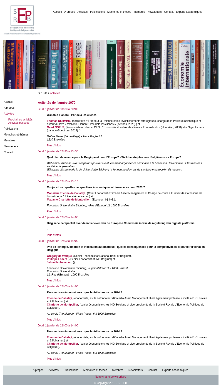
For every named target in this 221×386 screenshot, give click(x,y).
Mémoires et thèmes (16, 134)
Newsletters (154, 11)
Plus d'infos (54, 145)
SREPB (42, 93)
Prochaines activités (20, 119)
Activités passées (19, 122)
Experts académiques (189, 11)
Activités (82, 11)
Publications (97, 11)
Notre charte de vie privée (110, 376)
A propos (69, 11)
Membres (139, 11)
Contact (169, 11)
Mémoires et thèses (119, 11)
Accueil (57, 11)
